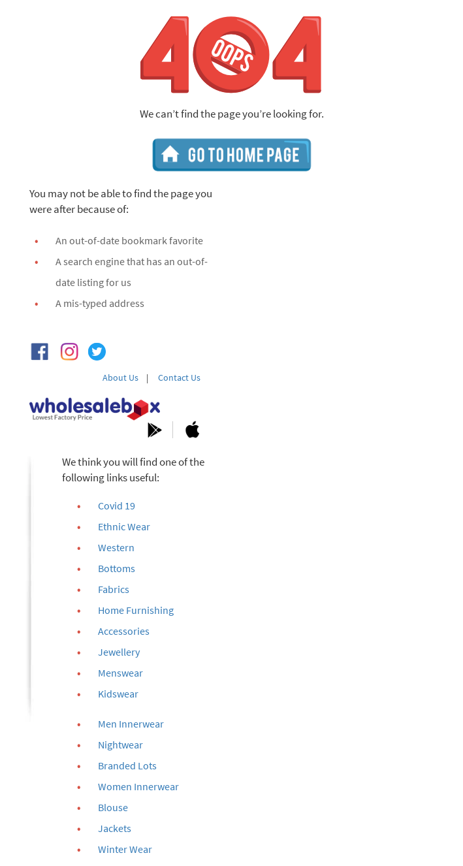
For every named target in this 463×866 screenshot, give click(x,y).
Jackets (114, 828)
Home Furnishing (136, 610)
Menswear (120, 672)
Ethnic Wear (124, 526)
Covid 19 (116, 505)
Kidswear (118, 693)
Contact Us (179, 377)
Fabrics (113, 589)
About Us (120, 377)
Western (116, 547)
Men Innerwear (131, 723)
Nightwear (120, 744)
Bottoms (116, 568)
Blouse (113, 807)
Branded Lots (127, 765)
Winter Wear (125, 849)
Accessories (124, 630)
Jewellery (119, 651)
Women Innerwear (138, 786)
